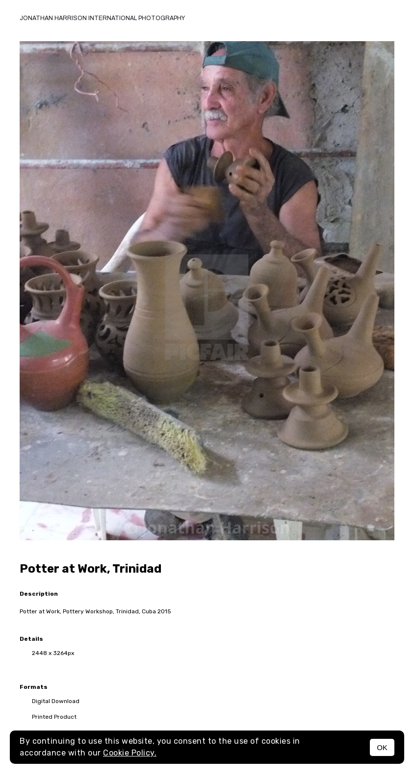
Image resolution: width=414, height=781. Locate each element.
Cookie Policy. (129, 752)
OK (382, 747)
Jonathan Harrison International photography (102, 18)
